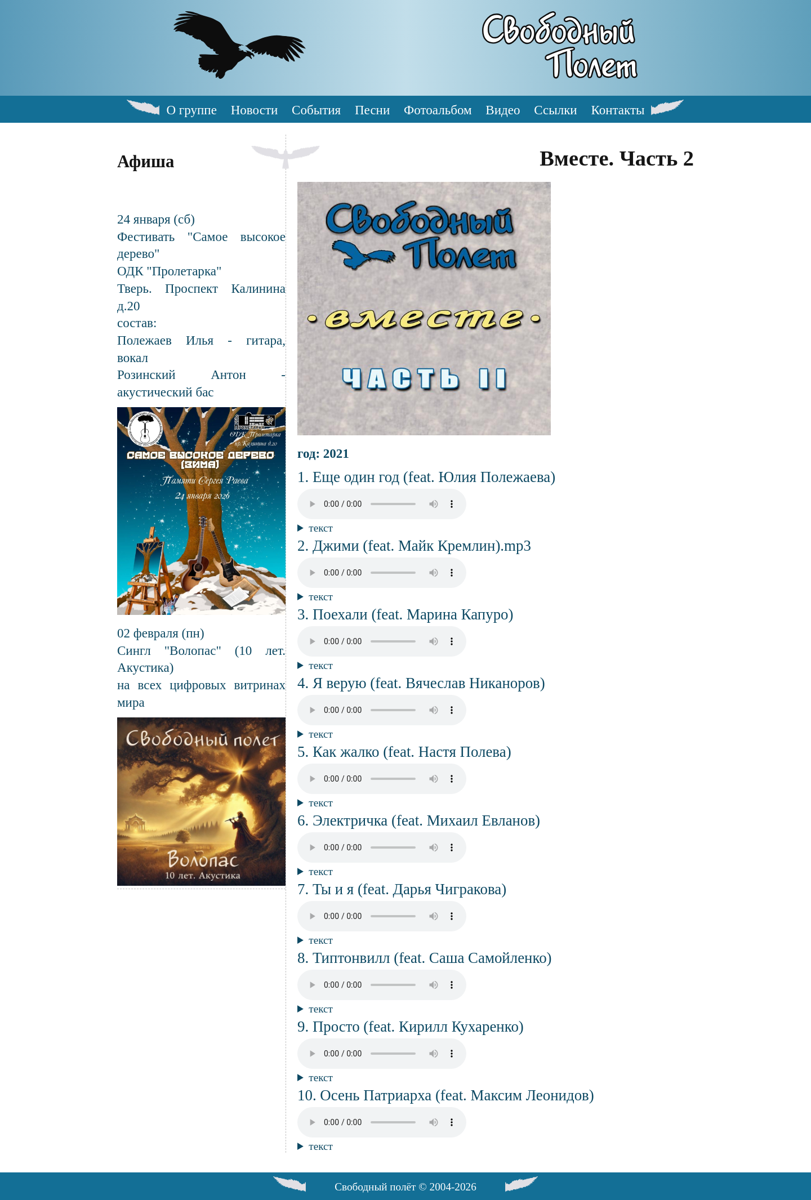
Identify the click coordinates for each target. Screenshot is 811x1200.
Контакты (617, 109)
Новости (254, 109)
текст (321, 528)
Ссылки (555, 109)
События (316, 109)
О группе (191, 109)
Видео (502, 109)
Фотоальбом (437, 109)
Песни (372, 109)
